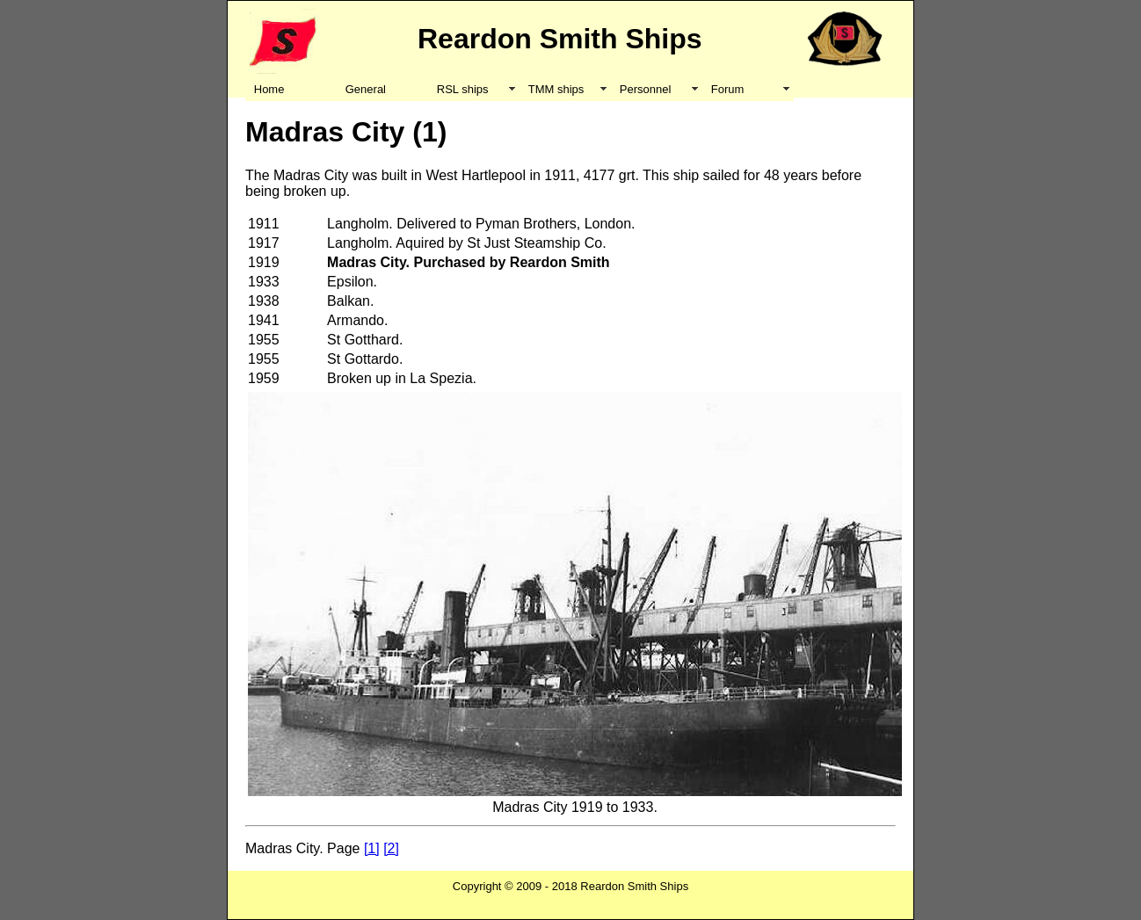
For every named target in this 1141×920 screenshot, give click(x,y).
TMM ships (556, 89)
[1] (372, 848)
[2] (391, 848)
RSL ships (463, 89)
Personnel (646, 89)
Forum (728, 89)
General (365, 89)
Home (269, 89)
